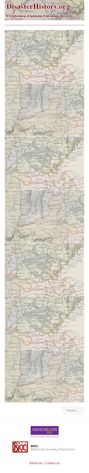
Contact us (52, 463)
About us (35, 463)
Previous (73, 410)
